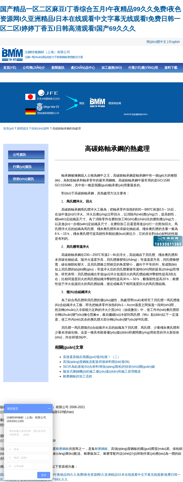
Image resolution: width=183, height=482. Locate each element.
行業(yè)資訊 (22, 166)
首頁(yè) (9, 67)
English (174, 41)
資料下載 (170, 67)
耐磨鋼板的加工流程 (77, 376)
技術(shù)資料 (40, 128)
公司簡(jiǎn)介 (34, 67)
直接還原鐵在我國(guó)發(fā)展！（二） (92, 357)
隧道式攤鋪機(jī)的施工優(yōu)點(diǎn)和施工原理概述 (102, 371)
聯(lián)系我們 (14, 77)
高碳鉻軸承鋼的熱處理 (66, 128)
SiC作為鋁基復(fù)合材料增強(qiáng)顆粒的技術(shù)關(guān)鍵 (109, 366)
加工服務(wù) (111, 67)
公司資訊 (19, 154)
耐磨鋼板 (62, 448)
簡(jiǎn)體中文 (156, 41)
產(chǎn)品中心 (83, 67)
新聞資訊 (57, 67)
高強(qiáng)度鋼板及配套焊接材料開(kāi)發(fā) (96, 361)
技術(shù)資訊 (23, 179)
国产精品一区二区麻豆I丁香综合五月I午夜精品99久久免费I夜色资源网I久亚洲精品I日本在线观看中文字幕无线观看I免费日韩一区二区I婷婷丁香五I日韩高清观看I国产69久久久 (90, 18)
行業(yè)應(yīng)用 (143, 67)
